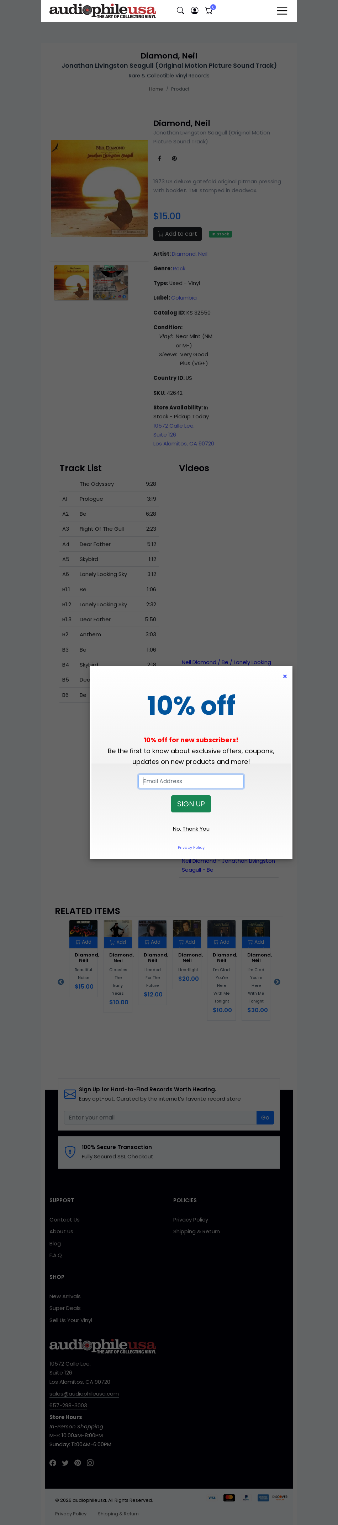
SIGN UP (191, 804)
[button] (180, 11)
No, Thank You (191, 828)
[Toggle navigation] (282, 10)
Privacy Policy (191, 847)
